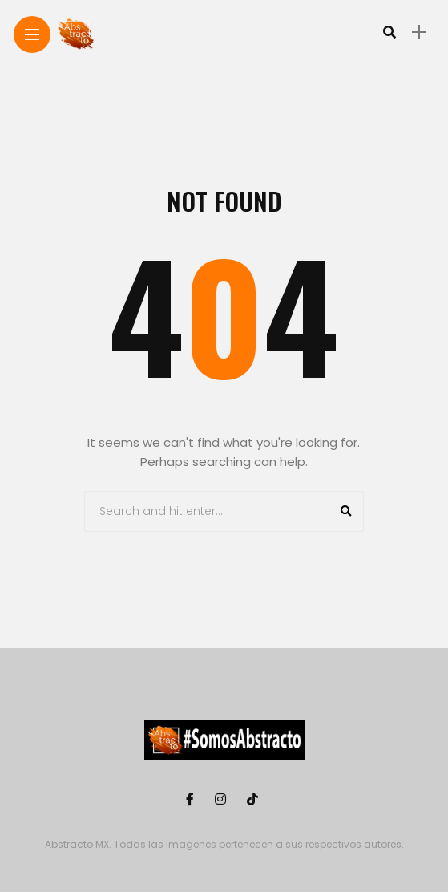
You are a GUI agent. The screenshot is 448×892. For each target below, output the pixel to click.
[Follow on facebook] (192, 799)
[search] (389, 32)
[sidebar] (419, 32)
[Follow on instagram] (223, 799)
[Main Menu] (32, 35)
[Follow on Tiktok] (255, 799)
